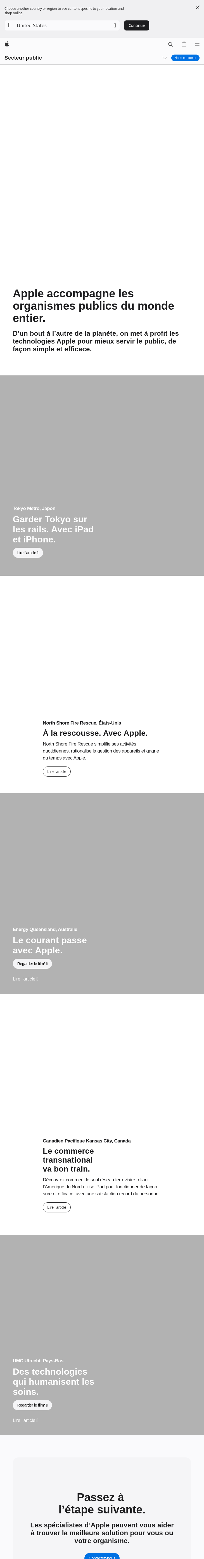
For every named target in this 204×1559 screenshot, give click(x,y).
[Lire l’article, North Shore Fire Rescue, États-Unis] (57, 771)
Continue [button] (137, 25)
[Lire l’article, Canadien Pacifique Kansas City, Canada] (57, 1207)
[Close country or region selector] (197, 7)
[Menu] (197, 44)
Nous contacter (185, 58)
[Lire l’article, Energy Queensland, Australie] (25, 978)
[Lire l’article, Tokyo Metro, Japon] (28, 553)
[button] (62, 25)
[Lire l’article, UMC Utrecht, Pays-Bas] (25, 1420)
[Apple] (7, 44)
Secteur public (23, 58)
